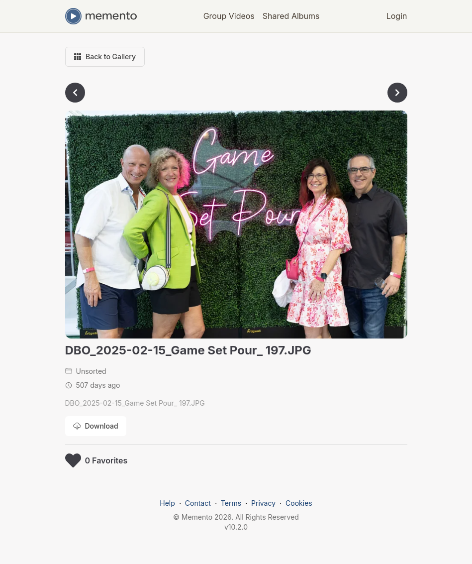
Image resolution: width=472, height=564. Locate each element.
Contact (198, 503)
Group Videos (229, 16)
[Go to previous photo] (75, 93)
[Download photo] (95, 426)
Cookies (298, 503)
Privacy (263, 503)
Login (396, 16)
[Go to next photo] (397, 93)
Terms (231, 503)
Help (167, 503)
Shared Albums (291, 16)
